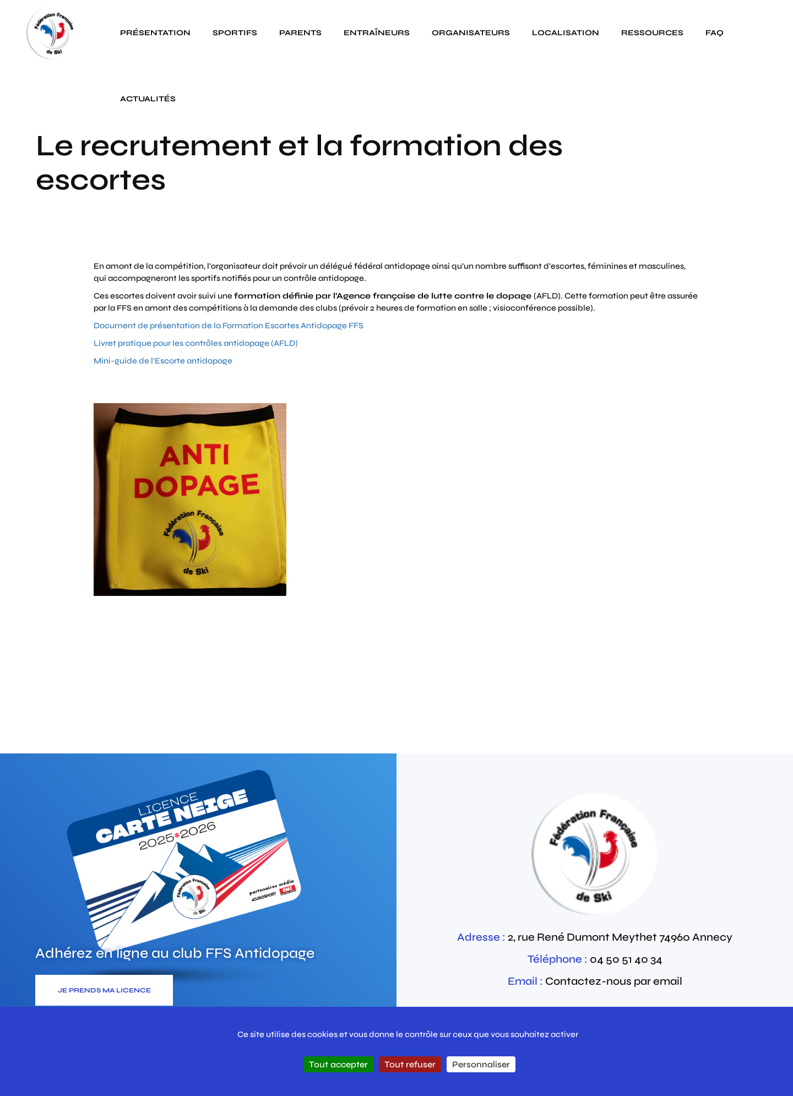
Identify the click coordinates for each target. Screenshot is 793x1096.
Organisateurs (471, 32)
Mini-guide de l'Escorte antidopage (163, 361)
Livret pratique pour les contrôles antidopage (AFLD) (196, 343)
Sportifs (235, 32)
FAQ (714, 32)
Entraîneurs (377, 32)
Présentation (155, 32)
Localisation (565, 32)
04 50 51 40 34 (626, 959)
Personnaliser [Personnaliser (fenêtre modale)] (481, 1064)
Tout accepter (338, 1064)
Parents (300, 32)
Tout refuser (410, 1064)
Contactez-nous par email (613, 981)
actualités (148, 99)
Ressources (652, 32)
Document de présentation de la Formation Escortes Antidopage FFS (228, 325)
